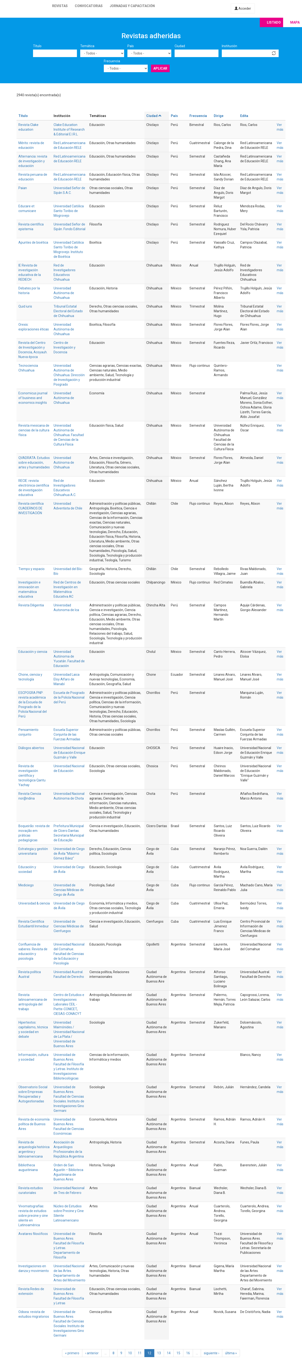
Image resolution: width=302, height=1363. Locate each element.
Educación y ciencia (32, 652)
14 (169, 1353)
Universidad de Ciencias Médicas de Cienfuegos (69, 926)
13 (159, 1353)
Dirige (218, 116)
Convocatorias (89, 6)
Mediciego (26, 885)
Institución (229, 46)
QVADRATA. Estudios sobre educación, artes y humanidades (34, 462)
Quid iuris (25, 306)
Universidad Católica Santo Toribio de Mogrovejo (69, 210)
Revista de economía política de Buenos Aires (34, 1124)
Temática (87, 46)
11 (140, 1353)
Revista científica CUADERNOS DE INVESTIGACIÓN (31, 508)
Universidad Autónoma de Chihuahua (64, 293)
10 (130, 1353)
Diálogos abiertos (31, 748)
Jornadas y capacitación (132, 6)
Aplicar (160, 68)
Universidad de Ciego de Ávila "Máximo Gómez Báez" (69, 853)
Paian (22, 188)
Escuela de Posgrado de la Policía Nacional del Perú (69, 697)
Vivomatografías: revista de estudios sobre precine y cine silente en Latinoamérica (33, 1215)
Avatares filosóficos (33, 1234)
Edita (244, 116)
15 (178, 1353)
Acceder (243, 8)
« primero (72, 1353)
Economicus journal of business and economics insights (32, 397)
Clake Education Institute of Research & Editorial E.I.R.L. (69, 129)
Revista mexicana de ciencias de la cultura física (33, 430)
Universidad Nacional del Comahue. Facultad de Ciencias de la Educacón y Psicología (69, 953)
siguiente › (211, 1353)
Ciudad (180, 46)
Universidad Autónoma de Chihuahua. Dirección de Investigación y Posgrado (69, 375)
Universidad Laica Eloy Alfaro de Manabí (67, 679)
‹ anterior (92, 1353)
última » (231, 1353)
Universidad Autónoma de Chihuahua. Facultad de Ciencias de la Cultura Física (69, 435)
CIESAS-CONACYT (67, 1014)
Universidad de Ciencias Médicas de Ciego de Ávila (69, 889)
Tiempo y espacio (31, 569)
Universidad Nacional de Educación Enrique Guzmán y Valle (69, 752)
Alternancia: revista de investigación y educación (32, 161)
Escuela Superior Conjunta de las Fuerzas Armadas (67, 734)
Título (37, 46)
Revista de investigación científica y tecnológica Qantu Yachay (32, 775)
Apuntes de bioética (33, 242)
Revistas (60, 6)
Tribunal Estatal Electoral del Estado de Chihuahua (68, 311)
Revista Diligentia (31, 605)
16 (188, 1353)
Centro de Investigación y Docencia (65, 347)
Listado (274, 22)
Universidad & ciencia (34, 903)
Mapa (295, 22)
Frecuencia (112, 61)
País (130, 46)
